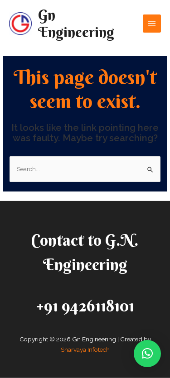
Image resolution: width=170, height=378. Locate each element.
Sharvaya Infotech (85, 349)
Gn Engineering (76, 23)
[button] (147, 353)
